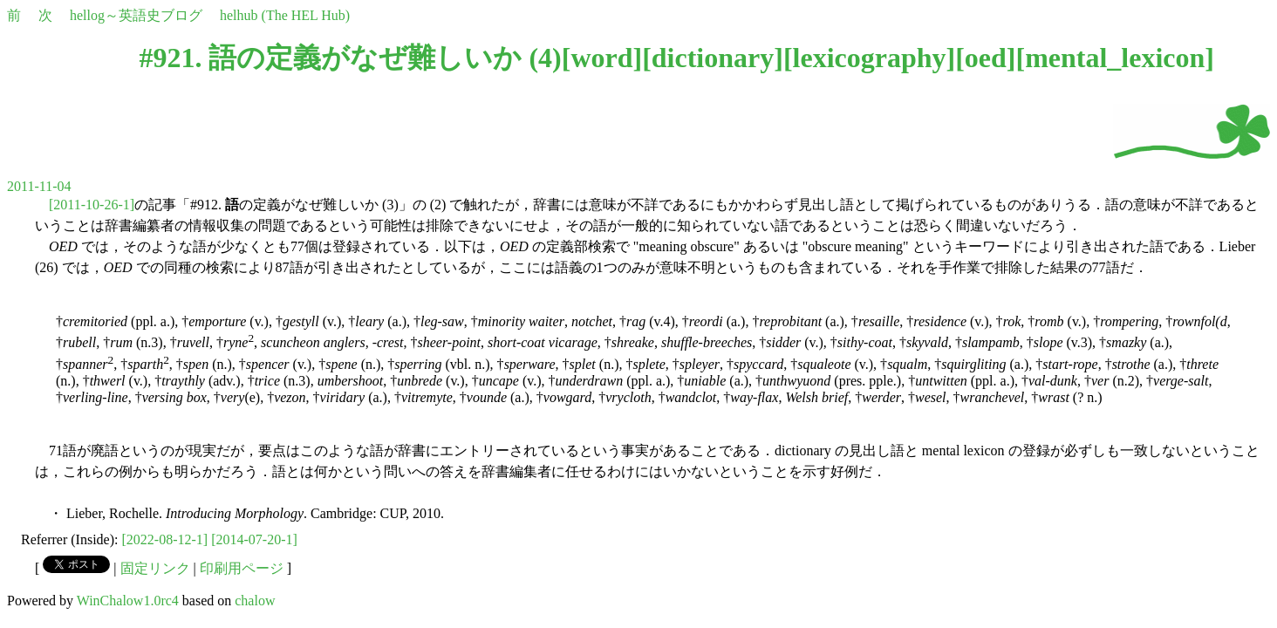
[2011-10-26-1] (91, 204)
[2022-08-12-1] (165, 539)
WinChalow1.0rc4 (128, 600)
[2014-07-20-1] (254, 539)
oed (986, 57)
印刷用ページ (241, 568)
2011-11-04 (39, 186)
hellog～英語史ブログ (136, 15)
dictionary (713, 57)
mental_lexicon (1115, 57)
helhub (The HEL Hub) (285, 15)
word (601, 57)
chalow (255, 600)
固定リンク (155, 568)
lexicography (869, 57)
